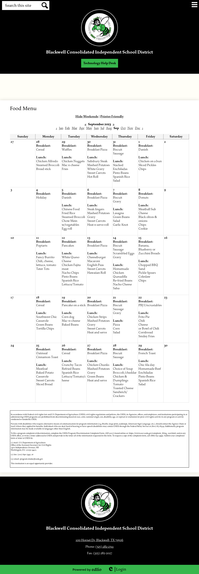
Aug (109, 128)
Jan (61, 128)
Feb (67, 128)
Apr (81, 128)
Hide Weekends (86, 116)
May (89, 128)
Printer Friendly (112, 116)
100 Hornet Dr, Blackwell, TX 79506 (99, 540)
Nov (130, 128)
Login (117, 569)
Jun (96, 128)
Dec (137, 128)
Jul (102, 128)
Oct (123, 128)
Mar (74, 128)
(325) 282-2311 (104, 547)
